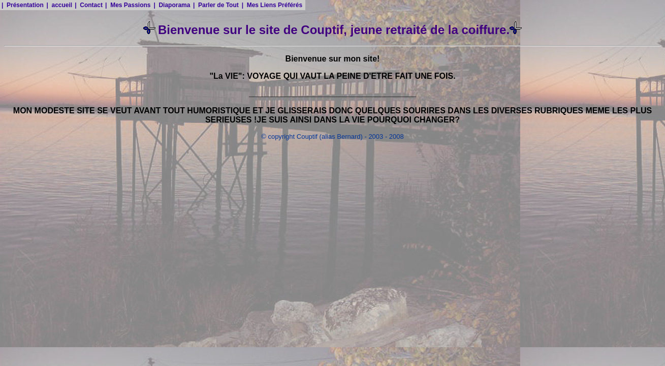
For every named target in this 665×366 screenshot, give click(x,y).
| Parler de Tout (216, 5)
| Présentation (23, 5)
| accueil (59, 5)
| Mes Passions (127, 5)
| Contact (89, 5)
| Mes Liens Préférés (272, 5)
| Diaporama (171, 5)
